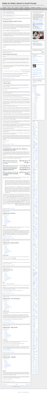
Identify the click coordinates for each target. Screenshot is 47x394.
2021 (34, 103)
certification (34, 162)
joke (36, 254)
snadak (33, 343)
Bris (4, 221)
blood (36, 148)
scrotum (34, 335)
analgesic (34, 128)
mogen (36, 282)
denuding (34, 191)
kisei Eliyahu (35, 257)
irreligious (34, 251)
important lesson (35, 243)
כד (29, 160)
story (33, 349)
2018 (34, 107)
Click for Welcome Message (37, 13)
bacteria (34, 139)
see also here (18, 27)
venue (33, 364)
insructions (34, 249)
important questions (34, 245)
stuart (36, 350)
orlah (36, 297)
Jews (35, 254)
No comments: (13, 78)
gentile (33, 221)
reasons (34, 319)
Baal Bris (5, 253)
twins (33, 361)
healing (36, 229)
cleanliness (34, 173)
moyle (36, 287)
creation (34, 186)
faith (33, 206)
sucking (34, 351)
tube (33, 360)
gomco (36, 224)
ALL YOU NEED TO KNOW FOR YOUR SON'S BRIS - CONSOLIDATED (38, 20)
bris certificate (34, 151)
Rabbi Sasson (35, 316)
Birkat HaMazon (26, 9)
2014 (34, 112)
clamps (34, 172)
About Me (38, 7)
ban (36, 140)
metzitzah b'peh (34, 275)
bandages (34, 141)
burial (35, 155)
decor (36, 189)
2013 (34, 113)
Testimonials (33, 7)
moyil (33, 287)
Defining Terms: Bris (8, 269)
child (36, 165)
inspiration (34, 248)
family (35, 206)
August (36, 98)
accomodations (34, 124)
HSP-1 (36, 237)
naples (36, 289)
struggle (34, 350)
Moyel (36, 286)
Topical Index (16, 9)
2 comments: (13, 49)
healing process (34, 231)
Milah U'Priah (6, 248)
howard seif (34, 237)
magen (36, 264)
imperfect (36, 241)
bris (36, 150)
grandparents (35, 226)
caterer (36, 158)
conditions (34, 179)
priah (36, 310)
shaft (33, 339)
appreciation (34, 133)
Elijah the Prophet (24, 315)
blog (36, 147)
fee (34, 209)
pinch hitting (35, 306)
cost (33, 184)
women (34, 371)
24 (4, 160)
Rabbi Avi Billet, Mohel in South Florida (19, 3)
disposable (34, 195)
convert (34, 182)
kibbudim (34, 256)
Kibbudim (5, 217)
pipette (33, 307)
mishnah (34, 280)
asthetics (34, 136)
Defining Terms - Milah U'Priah (10, 327)
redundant (34, 320)
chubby (34, 167)
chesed (33, 165)
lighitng (36, 261)
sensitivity (34, 336)
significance (34, 341)
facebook (36, 205)
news (34, 291)
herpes (34, 232)
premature (34, 308)
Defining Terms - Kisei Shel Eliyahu (11, 298)
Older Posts (28, 384)
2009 (34, 118)
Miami (33, 277)
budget (33, 155)
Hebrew (36, 231)
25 (4, 165)
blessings (34, 147)
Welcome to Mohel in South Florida (9, 13)
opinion (36, 296)
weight (33, 366)
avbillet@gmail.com (37, 27)
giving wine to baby (35, 223)
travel (36, 357)
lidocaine (34, 261)
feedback (36, 209)
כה (29, 165)
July (35, 99)
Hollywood (34, 234)
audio (36, 137)
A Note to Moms (7, 83)
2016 (34, 109)
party (33, 300)
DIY (36, 196)
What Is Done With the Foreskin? (37, 70)
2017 (34, 108)
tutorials (36, 360)
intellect (36, 249)
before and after (35, 144)
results (33, 328)
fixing (36, 212)
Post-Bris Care (27, 7)
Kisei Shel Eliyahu (6, 220)
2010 (34, 117)
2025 (34, 88)
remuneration (34, 322)
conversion (34, 181)
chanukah (34, 164)
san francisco (35, 331)
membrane (34, 270)
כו (29, 172)
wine (36, 370)
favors (36, 208)
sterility (34, 348)
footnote (34, 214)
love (33, 264)
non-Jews (34, 293)
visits (33, 365)
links (33, 262)
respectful (34, 326)
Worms (36, 371)
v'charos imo (34, 363)
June (35, 100)
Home (9, 7)
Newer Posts (5, 384)
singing (36, 342)
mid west (36, 278)
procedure (34, 312)
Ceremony (16, 7)
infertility (36, 246)
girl (36, 222)
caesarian (36, 156)
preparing (34, 310)
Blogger (28, 392)
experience (34, 204)
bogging (35, 149)
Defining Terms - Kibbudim (9, 357)
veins (36, 363)
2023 (34, 91)
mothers (34, 286)
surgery (36, 351)
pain (33, 299)
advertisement (34, 126)
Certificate (34, 161)
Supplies (21, 7)
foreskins (34, 216)
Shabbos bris (35, 338)
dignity (36, 192)
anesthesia (34, 129)
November (36, 93)
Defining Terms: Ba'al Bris (9, 213)
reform (36, 320)
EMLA (36, 202)
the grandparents (20, 84)
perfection (34, 303)
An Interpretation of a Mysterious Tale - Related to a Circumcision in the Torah (15, 149)
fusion (36, 219)
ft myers (34, 218)
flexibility (34, 213)
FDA (33, 209)
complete (34, 176)
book (36, 149)
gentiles (36, 221)
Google (33, 225)
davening (34, 188)
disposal (34, 196)
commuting (34, 175)
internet (33, 250)
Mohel (34, 283)
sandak (34, 332)
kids (36, 256)
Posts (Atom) (18, 386)
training (34, 357)
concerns (34, 178)
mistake (36, 280)
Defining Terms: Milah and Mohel (11, 242)
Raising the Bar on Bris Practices (37, 43)
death (35, 189)
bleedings (34, 146)
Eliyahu (33, 202)
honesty (36, 234)
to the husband (15, 84)
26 (4, 172)
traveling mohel (35, 358)
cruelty (36, 186)
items (36, 251)
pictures (36, 305)
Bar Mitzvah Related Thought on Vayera (12, 21)
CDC (33, 159)
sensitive (36, 335)
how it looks (35, 236)
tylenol (36, 361)
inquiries (36, 247)
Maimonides (34, 265)
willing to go (34, 370)
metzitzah (35, 273)
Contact (4, 9)
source (36, 343)
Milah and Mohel (6, 222)
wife (36, 369)
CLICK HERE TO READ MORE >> (7, 236)
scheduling (34, 334)
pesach (36, 303)
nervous (34, 290)
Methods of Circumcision (40, 64)
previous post (8, 256)
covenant (34, 185)
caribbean (34, 158)
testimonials (34, 354)
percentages (34, 302)
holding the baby (35, 233)
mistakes (34, 281)
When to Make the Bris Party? (10, 54)
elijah (36, 201)
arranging (34, 134)
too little (34, 355)
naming (34, 288)
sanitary (36, 332)
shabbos (36, 337)
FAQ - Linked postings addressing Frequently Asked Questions (37, 28)
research (34, 324)
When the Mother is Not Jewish (37, 72)
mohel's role (35, 284)
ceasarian (36, 159)
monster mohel (35, 285)
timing (36, 354)
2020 (34, 104)
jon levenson (34, 255)
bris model (36, 153)
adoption (34, 125)
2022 (34, 92)
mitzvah (34, 282)
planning (36, 307)
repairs (34, 323)
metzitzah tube (35, 276)
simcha (33, 342)
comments (34, 174)
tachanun (34, 353)
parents (36, 299)
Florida (36, 213)
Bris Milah (5, 216)
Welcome (4, 7)
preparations (34, 309)
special (36, 345)
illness (33, 241)
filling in (34, 211)
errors (36, 203)
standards (34, 346)
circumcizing (34, 171)
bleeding (34, 145)
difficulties (34, 192)
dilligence (34, 193)
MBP (33, 269)
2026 (34, 87)
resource (34, 325)
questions (34, 315)
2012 (34, 114)
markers (34, 267)
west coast (36, 366)
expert (33, 205)
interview (36, 250)
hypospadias (34, 240)
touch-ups (34, 356)
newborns (36, 290)
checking (36, 164)
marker (36, 266)
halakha (34, 228)
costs (36, 184)
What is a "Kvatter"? (35, 60)
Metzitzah (21, 9)
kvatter (36, 259)
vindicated (36, 364)
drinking (36, 199)
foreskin (34, 215)
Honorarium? (10, 9)
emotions (34, 203)
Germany (34, 222)
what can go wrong (35, 367)
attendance (34, 137)
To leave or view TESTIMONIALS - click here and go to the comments (38, 23)
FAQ (12, 7)
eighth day (34, 201)
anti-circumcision (35, 131)
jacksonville (34, 252)
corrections (34, 183)
